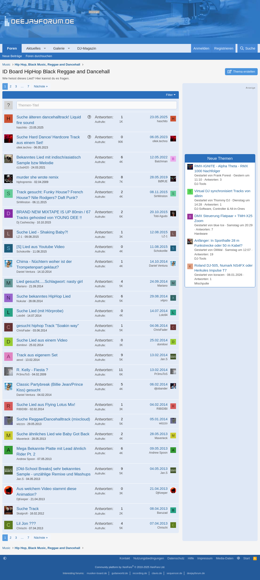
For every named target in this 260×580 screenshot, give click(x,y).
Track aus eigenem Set (36, 355)
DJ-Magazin (86, 48)
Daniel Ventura (25, 271)
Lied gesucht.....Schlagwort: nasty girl (49, 281)
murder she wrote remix (37, 177)
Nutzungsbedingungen (148, 558)
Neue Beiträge (12, 56)
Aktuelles (33, 48)
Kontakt (125, 558)
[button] (44, 48)
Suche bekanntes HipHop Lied (43, 296)
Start (246, 558)
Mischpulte (201, 283)
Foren (12, 48)
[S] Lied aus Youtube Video (40, 247)
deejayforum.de (196, 573)
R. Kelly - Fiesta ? (32, 370)
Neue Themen (219, 158)
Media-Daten (224, 558)
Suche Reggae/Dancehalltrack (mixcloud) (53, 419)
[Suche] (247, 48)
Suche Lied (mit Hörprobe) (39, 311)
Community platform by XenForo (130, 567)
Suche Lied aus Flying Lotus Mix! (45, 404)
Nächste (39, 86)
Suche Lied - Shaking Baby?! (42, 232)
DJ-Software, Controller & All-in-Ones (219, 208)
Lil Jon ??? (26, 523)
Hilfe (191, 558)
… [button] (22, 86)
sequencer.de (174, 573)
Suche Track (27, 508)
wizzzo (20, 424)
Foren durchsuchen (39, 56)
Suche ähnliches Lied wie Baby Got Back (52, 434)
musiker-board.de (97, 573)
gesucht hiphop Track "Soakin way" (47, 325)
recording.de (140, 573)
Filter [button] (169, 95)
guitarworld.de (120, 573)
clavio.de (157, 573)
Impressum (204, 558)
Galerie (58, 48)
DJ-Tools (200, 184)
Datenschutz (176, 558)
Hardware (201, 233)
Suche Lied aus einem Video (41, 340)
